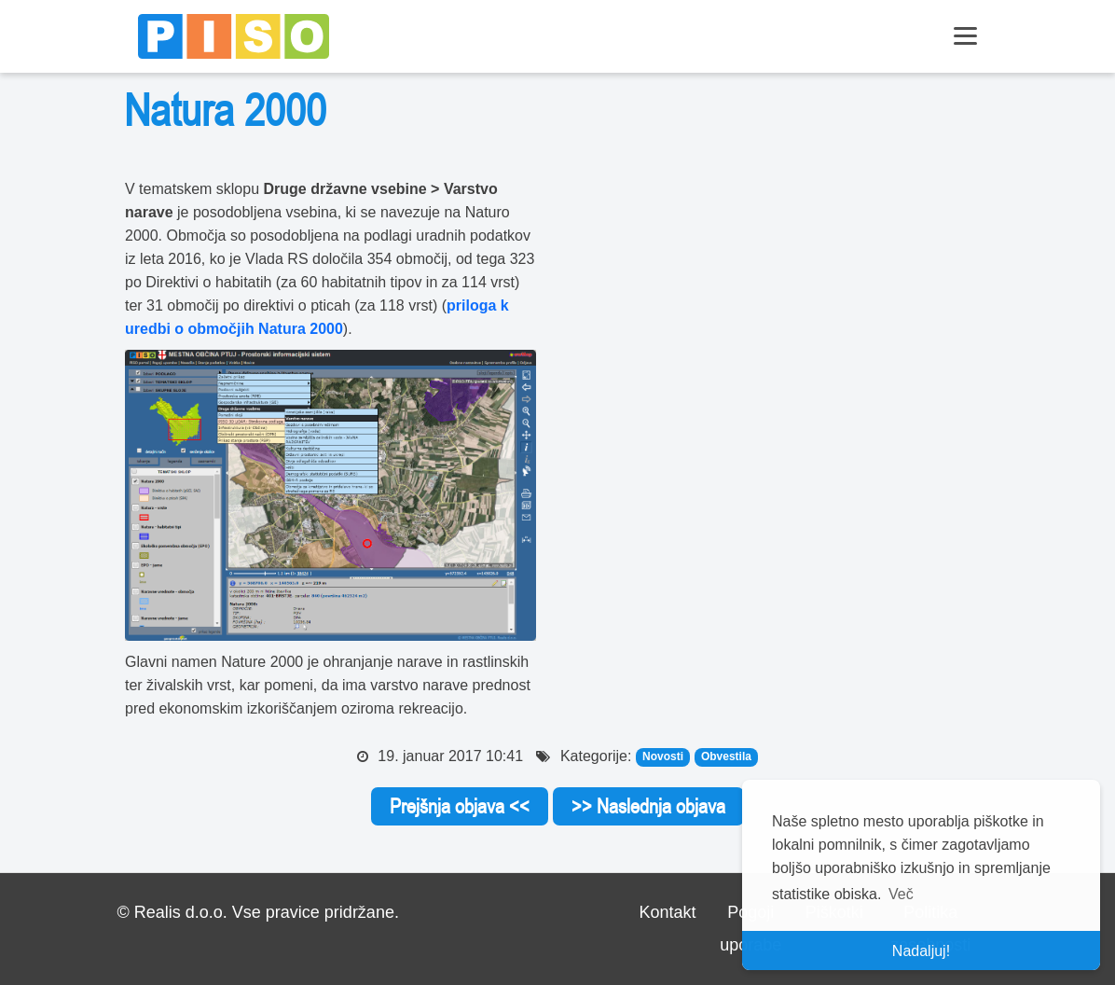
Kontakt (668, 912)
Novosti (662, 757)
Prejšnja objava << (460, 806)
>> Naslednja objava (648, 806)
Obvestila (726, 757)
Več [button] (901, 894)
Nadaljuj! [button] (921, 951)
